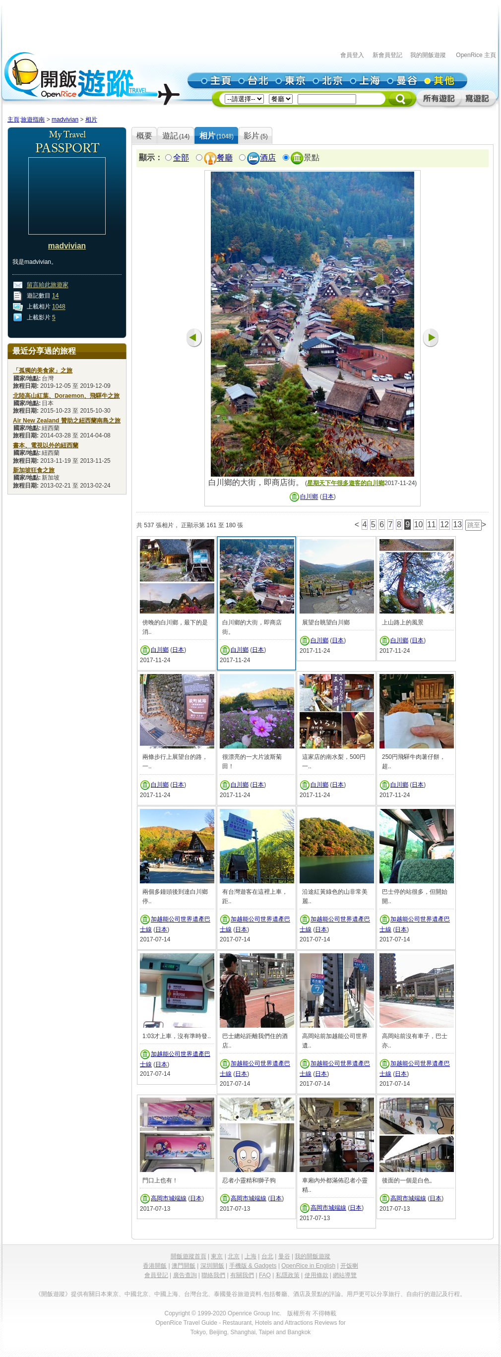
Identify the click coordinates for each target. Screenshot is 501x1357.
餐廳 (225, 158)
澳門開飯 (183, 1265)
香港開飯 (155, 1265)
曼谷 (284, 1256)
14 (55, 296)
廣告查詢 (185, 1275)
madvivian (65, 119)
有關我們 (242, 1275)
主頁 (13, 119)
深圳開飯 (212, 1265)
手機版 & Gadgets (253, 1265)
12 (444, 524)
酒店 (268, 158)
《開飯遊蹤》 (53, 1294)
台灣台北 (196, 1294)
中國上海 (166, 1294)
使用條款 (316, 1275)
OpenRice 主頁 (476, 55)
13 (457, 524)
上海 (250, 1256)
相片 (91, 119)
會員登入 (352, 55)
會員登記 (156, 1275)
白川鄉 (309, 496)
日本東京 (107, 1294)
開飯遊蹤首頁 (188, 1256)
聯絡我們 (213, 1275)
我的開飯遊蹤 (428, 55)
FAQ (265, 1275)
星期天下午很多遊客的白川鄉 (345, 483)
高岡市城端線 (169, 1198)
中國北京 (136, 1294)
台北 (267, 1256)
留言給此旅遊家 (47, 285)
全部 (181, 158)
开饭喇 (349, 1265)
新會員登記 (387, 55)
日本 (328, 496)
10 (418, 524)
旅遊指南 (33, 119)
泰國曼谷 (226, 1294)
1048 (58, 307)
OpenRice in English (308, 1265)
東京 (217, 1256)
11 (431, 524)
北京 (234, 1256)
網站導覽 (345, 1275)
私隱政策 (288, 1275)
